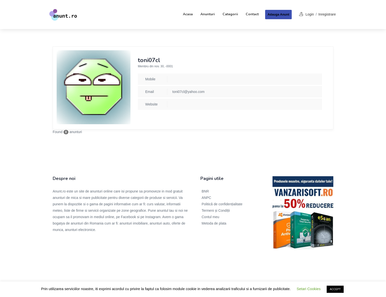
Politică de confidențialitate (222, 204)
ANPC (206, 198)
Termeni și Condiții (216, 210)
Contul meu (210, 217)
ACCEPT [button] (335, 289)
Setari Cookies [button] (309, 289)
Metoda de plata (214, 223)
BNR (205, 191)
